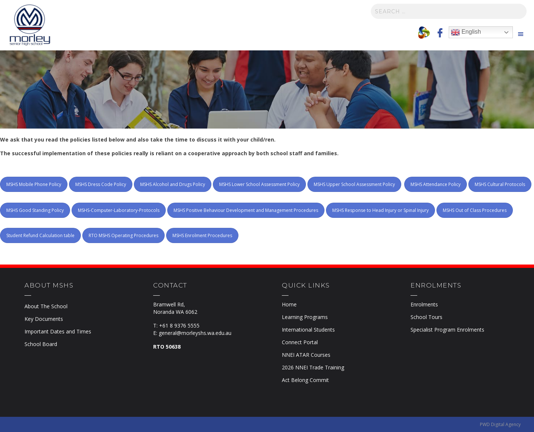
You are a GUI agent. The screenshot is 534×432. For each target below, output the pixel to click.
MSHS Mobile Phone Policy (33, 184)
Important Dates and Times (57, 331)
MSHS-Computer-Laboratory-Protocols (118, 210)
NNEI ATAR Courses (306, 354)
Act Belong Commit (305, 379)
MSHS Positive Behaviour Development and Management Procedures (246, 210)
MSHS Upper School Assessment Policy (354, 184)
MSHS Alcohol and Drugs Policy (172, 184)
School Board (40, 344)
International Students (308, 329)
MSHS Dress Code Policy (100, 184)
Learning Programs (305, 316)
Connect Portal (300, 342)
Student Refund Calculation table (40, 235)
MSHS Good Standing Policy (35, 210)
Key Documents (43, 318)
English (466, 32)
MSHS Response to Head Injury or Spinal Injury (380, 210)
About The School (45, 306)
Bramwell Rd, (169, 304)
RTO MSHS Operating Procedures (123, 235)
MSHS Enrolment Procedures (202, 235)
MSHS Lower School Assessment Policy (259, 184)
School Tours (426, 316)
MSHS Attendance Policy (436, 184)
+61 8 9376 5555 (179, 325)
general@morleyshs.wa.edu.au (195, 332)
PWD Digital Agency (500, 424)
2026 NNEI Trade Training (313, 367)
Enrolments (424, 304)
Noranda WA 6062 (175, 311)
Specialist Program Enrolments (447, 329)
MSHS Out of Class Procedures (475, 210)
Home (289, 304)
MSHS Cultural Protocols (500, 184)
